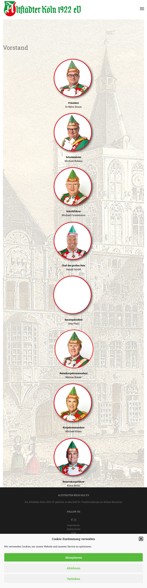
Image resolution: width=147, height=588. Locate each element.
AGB (73, 532)
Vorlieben (73, 579)
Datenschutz (73, 529)
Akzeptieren (73, 557)
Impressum (73, 525)
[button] (141, 539)
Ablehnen (73, 568)
